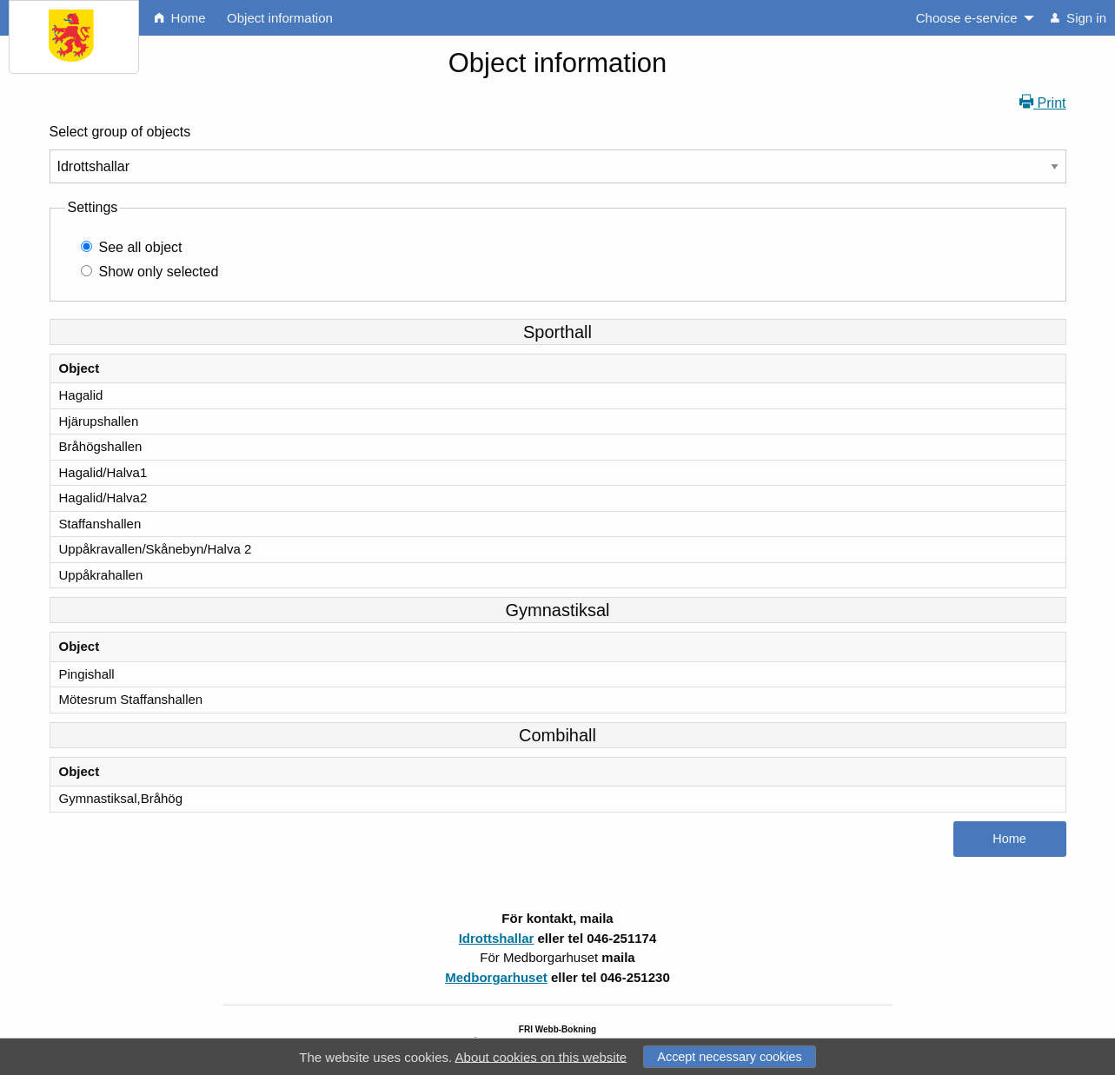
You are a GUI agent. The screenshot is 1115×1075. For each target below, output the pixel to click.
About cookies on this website (541, 1056)
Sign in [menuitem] (1078, 17)
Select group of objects (120, 131)
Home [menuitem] (180, 17)
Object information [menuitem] (280, 17)
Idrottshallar (496, 938)
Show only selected (159, 271)
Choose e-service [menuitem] (967, 17)
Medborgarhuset (496, 977)
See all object (141, 247)
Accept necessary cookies (729, 1057)
